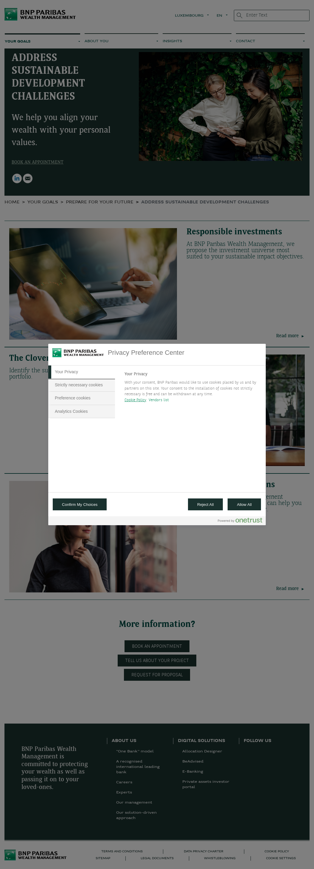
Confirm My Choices (79, 504)
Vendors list (159, 400)
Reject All (205, 504)
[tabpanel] (193, 388)
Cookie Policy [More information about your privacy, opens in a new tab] (135, 400)
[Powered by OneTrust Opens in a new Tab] (240, 521)
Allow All (244, 504)
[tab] (81, 372)
